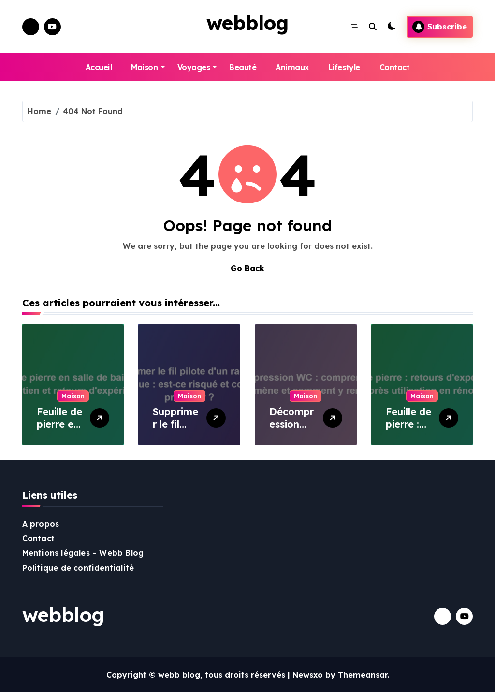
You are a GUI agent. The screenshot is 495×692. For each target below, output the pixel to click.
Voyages (197, 67)
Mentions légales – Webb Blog (83, 553)
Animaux (292, 67)
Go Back (247, 268)
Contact (394, 67)
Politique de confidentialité (78, 568)
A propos (40, 524)
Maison (147, 67)
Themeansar (362, 674)
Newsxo (307, 674)
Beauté (242, 67)
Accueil (99, 67)
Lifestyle (344, 67)
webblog (247, 23)
